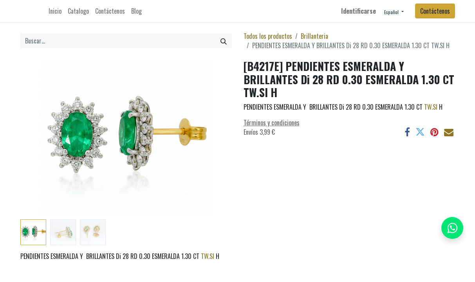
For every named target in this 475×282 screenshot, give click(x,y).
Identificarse (358, 11)
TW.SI (207, 256)
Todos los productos (268, 36)
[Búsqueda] (223, 40)
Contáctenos (435, 11)
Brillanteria (314, 36)
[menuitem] (55, 11)
